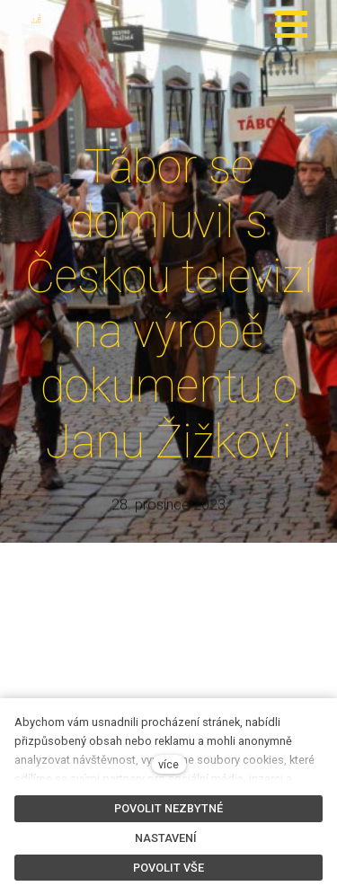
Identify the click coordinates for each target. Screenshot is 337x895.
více (168, 764)
